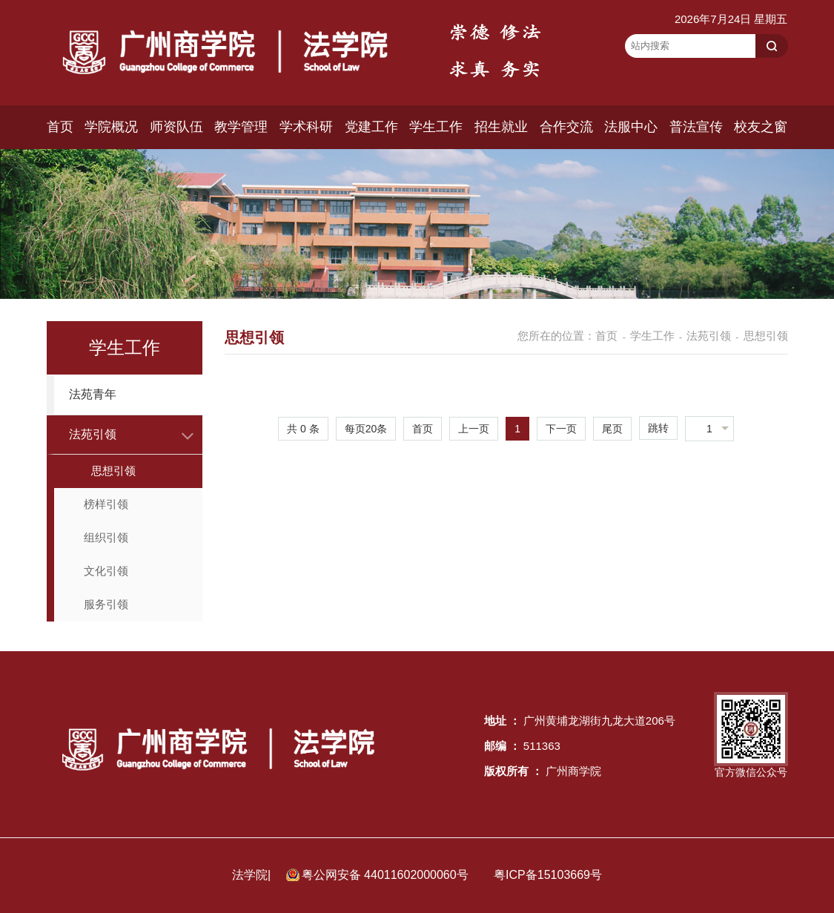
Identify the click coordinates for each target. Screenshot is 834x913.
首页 (60, 126)
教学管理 (241, 126)
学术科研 (306, 126)
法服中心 (631, 126)
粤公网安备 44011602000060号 (386, 874)
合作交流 (566, 126)
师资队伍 (176, 126)
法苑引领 (92, 434)
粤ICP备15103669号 (548, 874)
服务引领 (106, 604)
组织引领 (106, 537)
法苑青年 (92, 394)
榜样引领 (106, 504)
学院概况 (111, 126)
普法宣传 (696, 126)
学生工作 (436, 126)
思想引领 (113, 470)
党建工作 (371, 126)
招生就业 (501, 126)
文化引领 (106, 570)
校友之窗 (760, 126)
